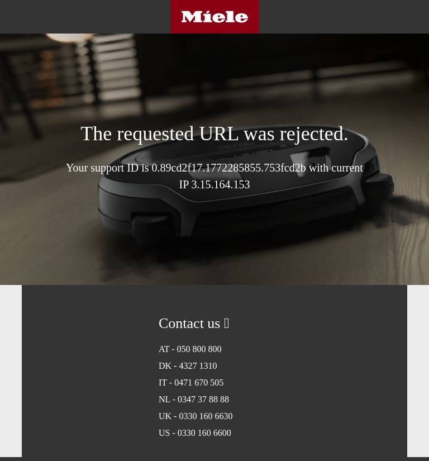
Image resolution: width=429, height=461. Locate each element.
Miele (214, 17)
